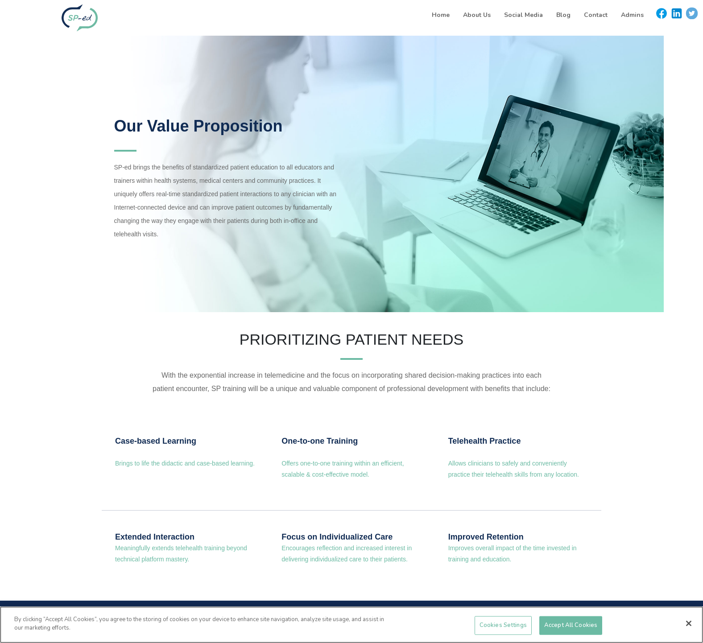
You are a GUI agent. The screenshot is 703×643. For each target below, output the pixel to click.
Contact (596, 15)
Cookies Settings (503, 625)
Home (441, 15)
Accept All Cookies (570, 625)
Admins (632, 15)
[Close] (689, 623)
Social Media (523, 15)
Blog (563, 15)
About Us (477, 15)
